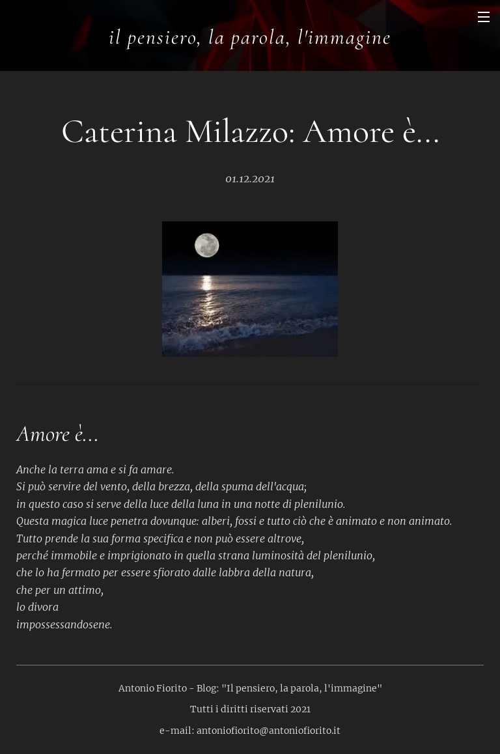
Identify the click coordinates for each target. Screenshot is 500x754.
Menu (484, 17)
